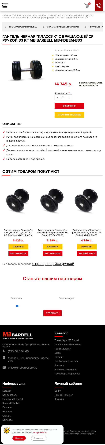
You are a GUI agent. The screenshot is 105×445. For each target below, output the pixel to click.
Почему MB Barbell (12, 399)
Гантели (17, 15)
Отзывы (6, 415)
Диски (58, 352)
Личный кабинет (64, 394)
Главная (6, 15)
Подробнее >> (40, 432)
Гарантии (7, 407)
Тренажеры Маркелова (67, 373)
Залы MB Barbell (11, 403)
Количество (62, 93)
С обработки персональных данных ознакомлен (54, 306)
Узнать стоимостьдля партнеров (91, 84)
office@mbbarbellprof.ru (23, 367)
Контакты (7, 419)
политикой (28, 306)
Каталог (6, 390)
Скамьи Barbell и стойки (63, 26)
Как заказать (9, 394)
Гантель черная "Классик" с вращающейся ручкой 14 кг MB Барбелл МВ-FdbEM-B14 (18, 233)
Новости (7, 411)
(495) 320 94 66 (18, 351)
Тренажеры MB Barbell (23, 26)
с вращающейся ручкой (80, 15)
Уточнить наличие (69, 114)
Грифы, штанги (63, 348)
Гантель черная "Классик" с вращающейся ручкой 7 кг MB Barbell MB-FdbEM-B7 (86, 233)
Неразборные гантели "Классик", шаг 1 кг (44, 15)
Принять (19, 438)
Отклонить (38, 438)
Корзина (59, 399)
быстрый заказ (18, 253)
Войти (58, 390)
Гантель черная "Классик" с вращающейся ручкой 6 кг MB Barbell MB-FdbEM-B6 (52, 233)
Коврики (59, 365)
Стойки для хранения (66, 361)
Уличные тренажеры (66, 369)
